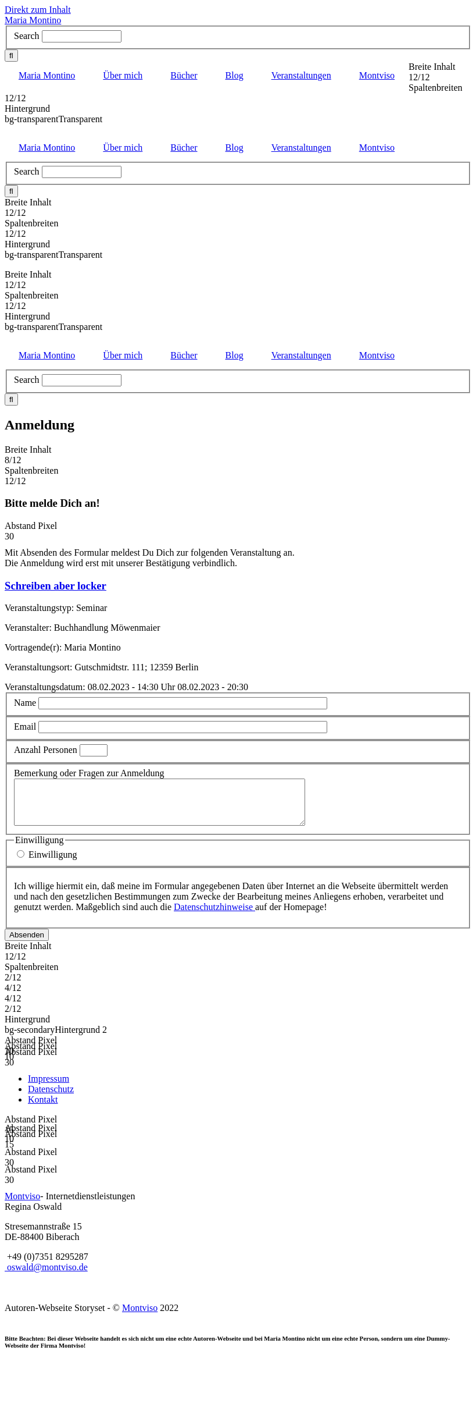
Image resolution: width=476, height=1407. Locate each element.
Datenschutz (51, 1098)
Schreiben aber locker (55, 586)
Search (27, 36)
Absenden (26, 943)
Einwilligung (52, 863)
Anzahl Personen (47, 750)
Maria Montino (33, 20)
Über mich (122, 75)
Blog (235, 75)
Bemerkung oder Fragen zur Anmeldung (89, 773)
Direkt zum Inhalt (38, 10)
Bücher (183, 75)
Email (25, 726)
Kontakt (43, 1108)
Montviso (377, 75)
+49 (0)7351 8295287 (47, 1265)
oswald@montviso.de (46, 1276)
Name (25, 703)
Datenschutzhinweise (214, 916)
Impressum (48, 1087)
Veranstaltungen (301, 75)
